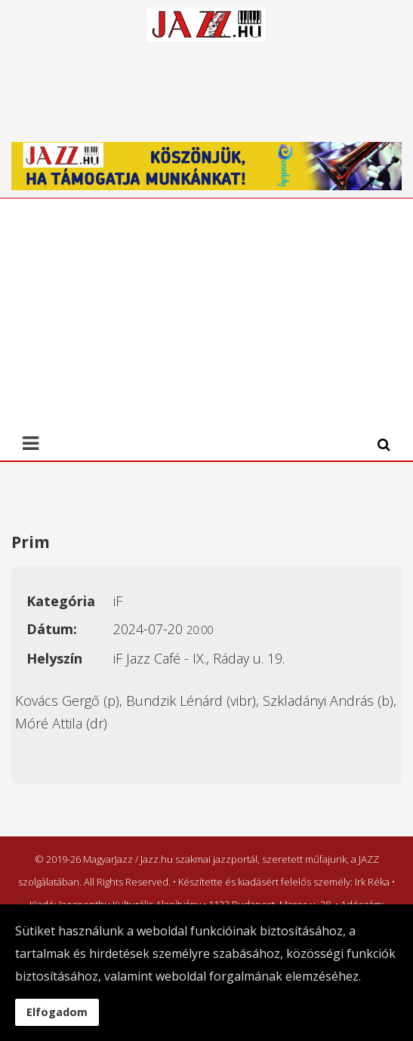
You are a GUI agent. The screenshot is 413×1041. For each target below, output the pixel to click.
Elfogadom (57, 1012)
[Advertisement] (200, 311)
